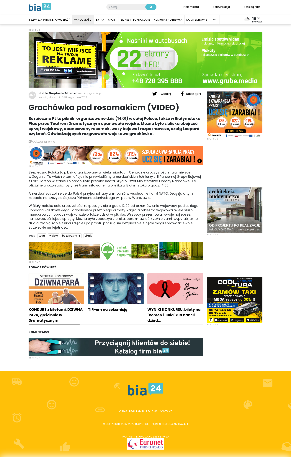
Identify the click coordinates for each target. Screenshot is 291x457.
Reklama (152, 411)
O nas (123, 411)
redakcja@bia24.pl (90, 93)
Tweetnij (162, 93)
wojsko (53, 235)
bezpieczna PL (71, 235)
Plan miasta (191, 7)
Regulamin (136, 411)
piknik (88, 235)
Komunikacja (221, 7)
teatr (42, 235)
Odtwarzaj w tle (42, 142)
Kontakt (165, 411)
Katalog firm (252, 7)
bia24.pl (183, 424)
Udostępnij (191, 93)
